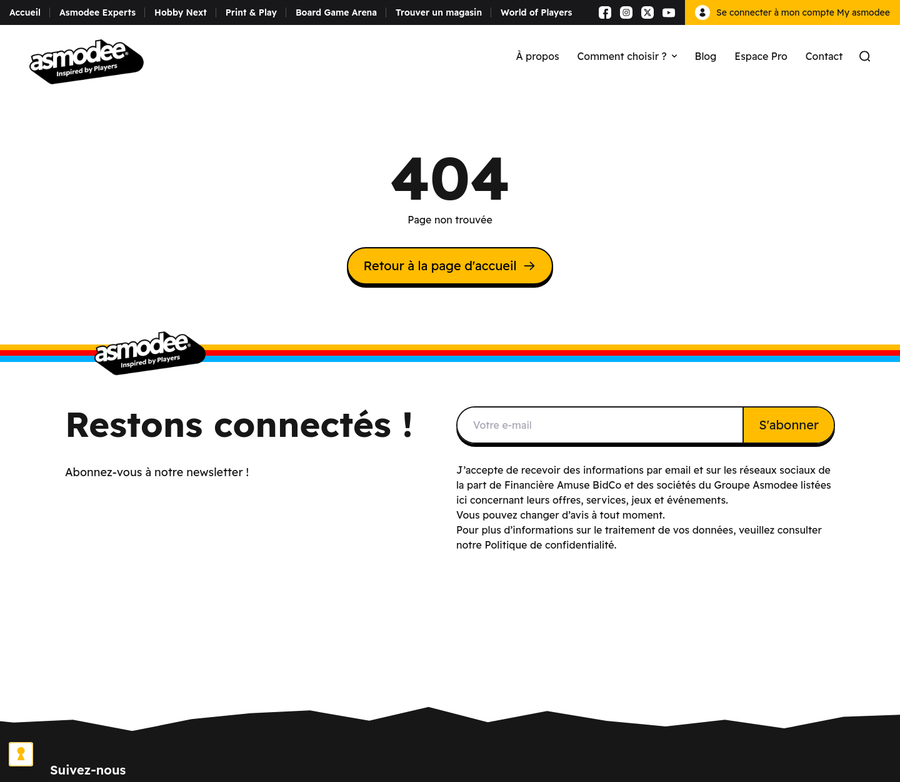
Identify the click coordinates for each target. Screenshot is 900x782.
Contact (824, 56)
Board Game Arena (336, 12)
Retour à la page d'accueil (449, 265)
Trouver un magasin (439, 12)
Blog (706, 56)
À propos (537, 56)
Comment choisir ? (627, 56)
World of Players (536, 12)
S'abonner (789, 425)
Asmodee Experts (97, 12)
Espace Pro (761, 56)
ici (461, 500)
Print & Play (251, 12)
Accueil (25, 12)
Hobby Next (180, 12)
